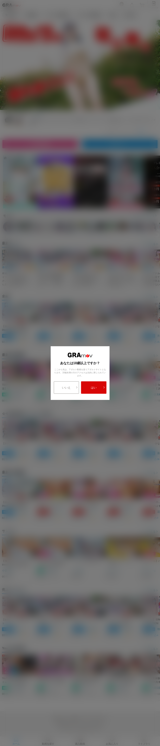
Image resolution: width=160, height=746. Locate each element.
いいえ (70, 387)
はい (98, 387)
